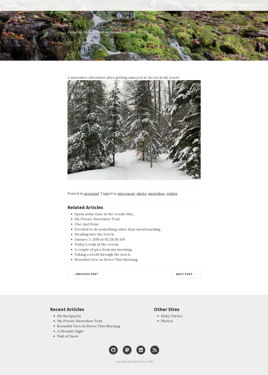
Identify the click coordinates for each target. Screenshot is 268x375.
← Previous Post (85, 274)
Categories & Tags (251, 5)
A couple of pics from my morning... (104, 249)
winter (172, 193)
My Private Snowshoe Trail (97, 219)
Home (193, 5)
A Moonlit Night (70, 331)
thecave (10, 5)
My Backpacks (69, 316)
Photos (167, 321)
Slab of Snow (68, 336)
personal (91, 193)
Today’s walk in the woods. (97, 244)
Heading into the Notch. (94, 234)
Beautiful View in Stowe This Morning (106, 259)
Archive (226, 5)
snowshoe (156, 193)
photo (142, 193)
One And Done (87, 224)
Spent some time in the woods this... (105, 214)
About (209, 5)
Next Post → (186, 274)
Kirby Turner (172, 316)
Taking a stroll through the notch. (103, 254)
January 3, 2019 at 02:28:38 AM (100, 239)
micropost (126, 193)
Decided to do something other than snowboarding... (118, 229)
